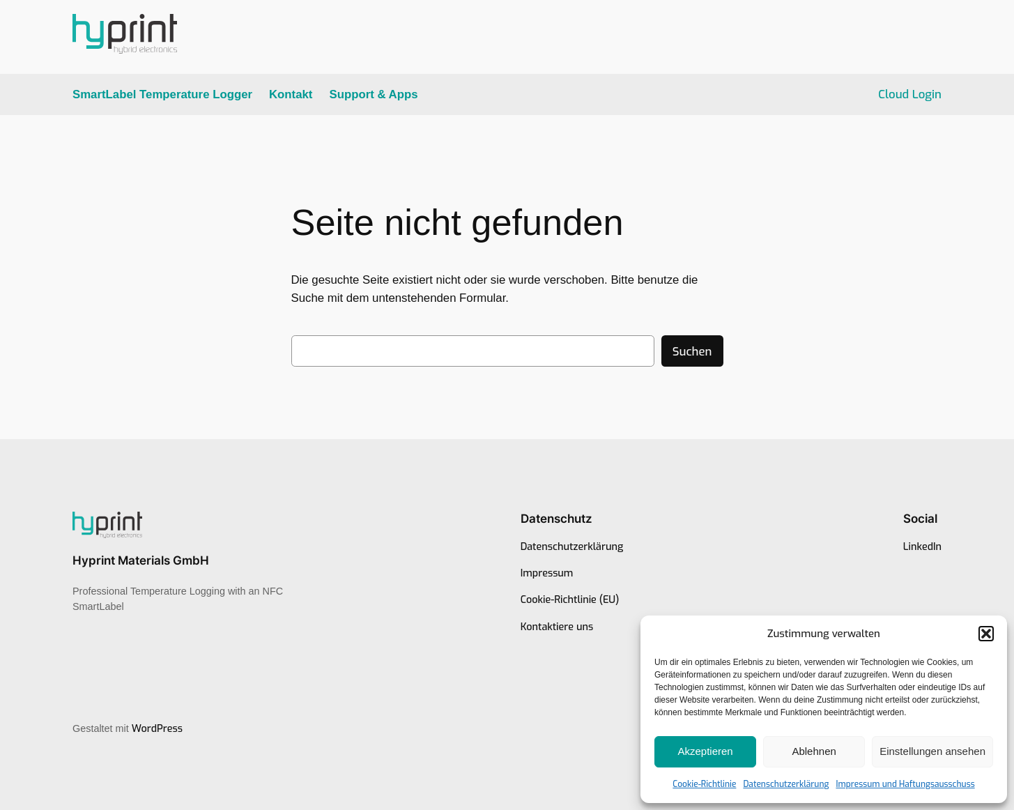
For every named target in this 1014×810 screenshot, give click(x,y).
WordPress (157, 728)
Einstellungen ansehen (932, 751)
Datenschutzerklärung (786, 784)
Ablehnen (814, 751)
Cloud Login (910, 94)
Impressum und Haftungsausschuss (905, 784)
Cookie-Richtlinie (704, 784)
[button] (986, 634)
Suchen (692, 351)
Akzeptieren (704, 751)
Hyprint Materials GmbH (140, 560)
